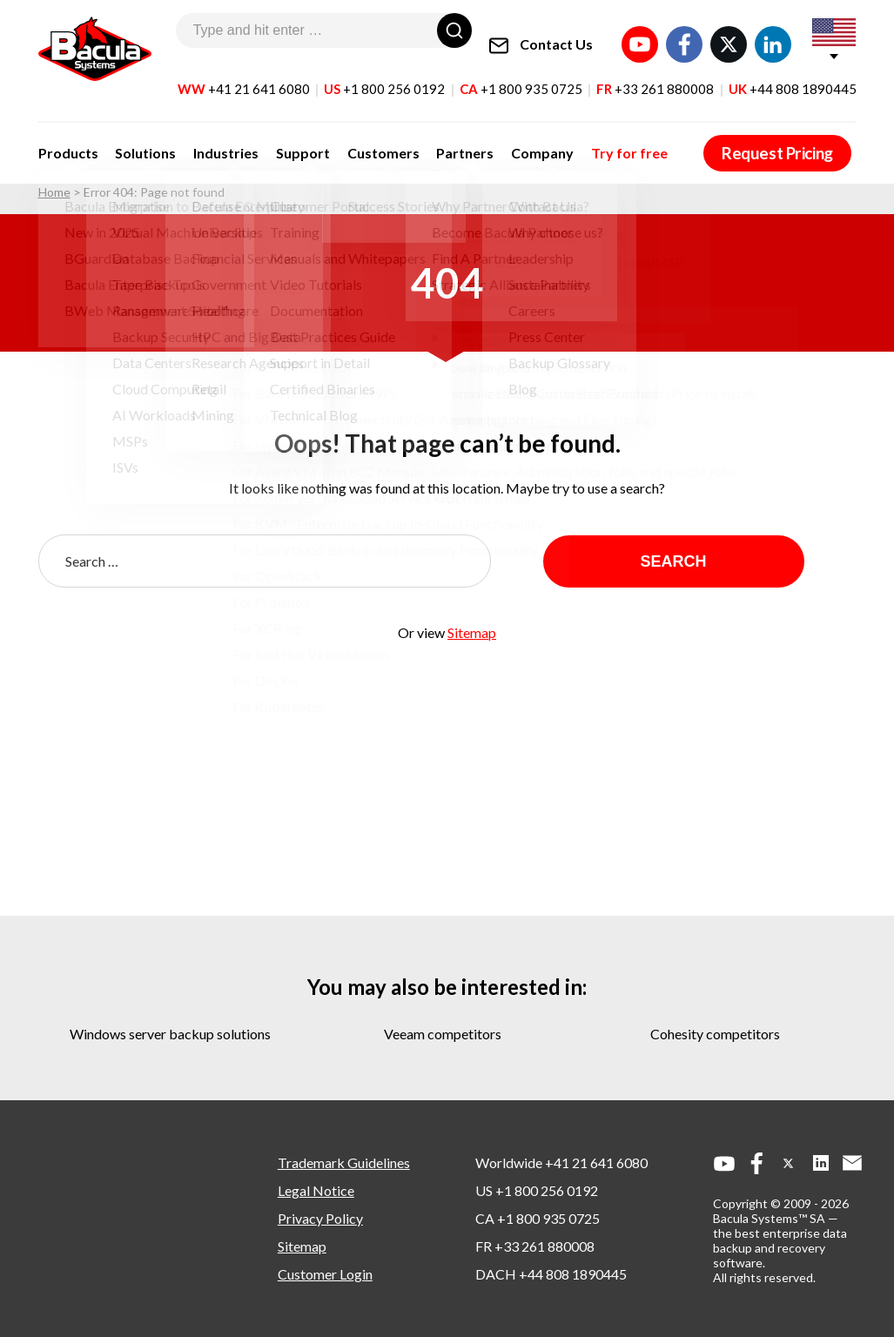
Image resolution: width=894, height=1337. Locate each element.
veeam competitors (442, 1033)
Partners (429, 141)
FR (655, 77)
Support (281, 141)
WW (244, 77)
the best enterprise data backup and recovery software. (780, 1248)
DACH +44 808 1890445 (551, 1274)
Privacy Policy (320, 1218)
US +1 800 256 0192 (536, 1190)
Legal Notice (316, 1190)
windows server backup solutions (170, 1033)
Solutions (138, 141)
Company (499, 141)
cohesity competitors (715, 1033)
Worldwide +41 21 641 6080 (561, 1162)
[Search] (454, 30)
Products (68, 141)
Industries (212, 141)
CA (521, 77)
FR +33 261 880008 (535, 1246)
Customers (355, 141)
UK (793, 77)
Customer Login (325, 1274)
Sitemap (471, 632)
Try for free (579, 141)
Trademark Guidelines (344, 1162)
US (384, 77)
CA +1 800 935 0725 (537, 1218)
